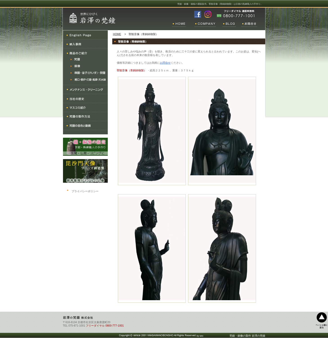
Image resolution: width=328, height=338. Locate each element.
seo (201, 336)
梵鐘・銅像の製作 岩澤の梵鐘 (247, 335)
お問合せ (165, 62)
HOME (117, 34)
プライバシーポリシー (85, 191)
